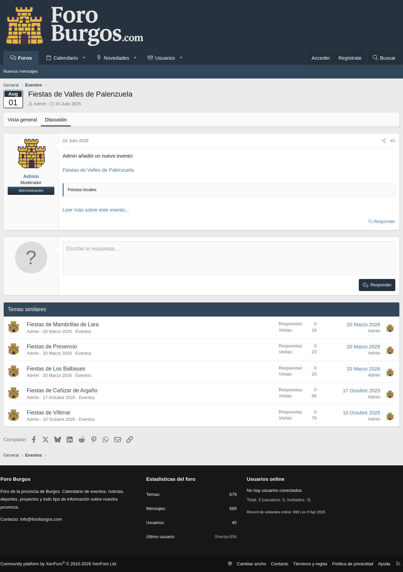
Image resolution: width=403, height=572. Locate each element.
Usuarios (165, 58)
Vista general (22, 119)
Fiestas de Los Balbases (56, 368)
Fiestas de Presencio (52, 346)
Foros (25, 58)
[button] (84, 58)
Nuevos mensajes (20, 71)
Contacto (284, 563)
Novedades (116, 58)
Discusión (56, 119)
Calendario (66, 58)
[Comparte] (383, 141)
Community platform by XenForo (57, 564)
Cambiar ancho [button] (257, 563)
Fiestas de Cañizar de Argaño (62, 390)
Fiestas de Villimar (48, 412)
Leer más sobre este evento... (96, 210)
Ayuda (381, 563)
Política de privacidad (352, 563)
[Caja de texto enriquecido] (229, 258)
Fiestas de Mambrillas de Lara (62, 324)
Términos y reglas (312, 563)
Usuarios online (265, 479)
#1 (393, 140)
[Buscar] (384, 58)
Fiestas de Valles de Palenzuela (98, 170)
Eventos (83, 331)
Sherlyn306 (225, 536)
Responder (384, 221)
